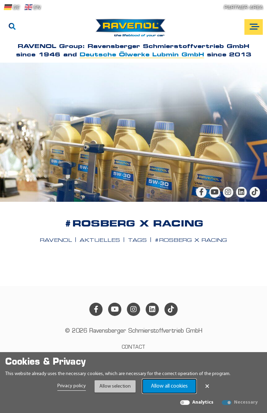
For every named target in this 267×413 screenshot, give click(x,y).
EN (32, 7)
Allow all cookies (169, 386)
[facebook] (201, 192)
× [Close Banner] (207, 386)
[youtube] (214, 192)
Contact (133, 347)
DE (11, 7)
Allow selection (115, 386)
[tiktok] (255, 192)
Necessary (246, 402)
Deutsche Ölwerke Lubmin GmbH (142, 55)
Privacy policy (71, 386)
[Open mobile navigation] (253, 27)
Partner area (243, 8)
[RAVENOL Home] (132, 30)
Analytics (202, 402)
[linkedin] (241, 192)
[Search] (12, 27)
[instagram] (228, 192)
